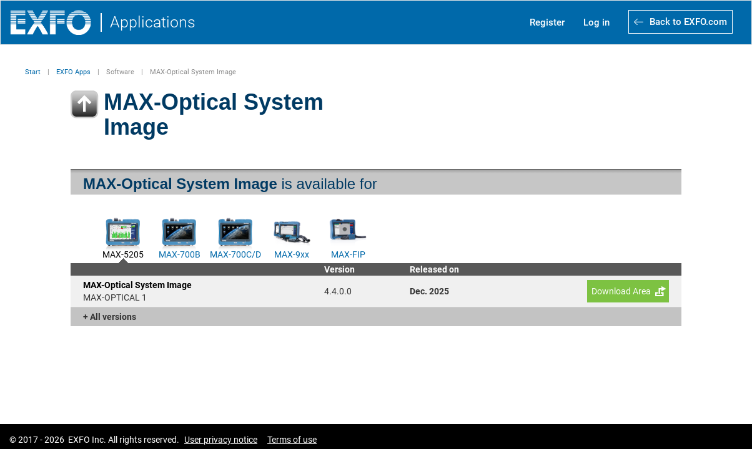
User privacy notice (220, 440)
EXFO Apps (73, 72)
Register (547, 22)
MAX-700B (179, 253)
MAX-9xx (291, 253)
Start (33, 72)
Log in (596, 22)
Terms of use (292, 440)
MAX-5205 (123, 253)
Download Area (621, 291)
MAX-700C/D (235, 253)
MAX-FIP (348, 253)
